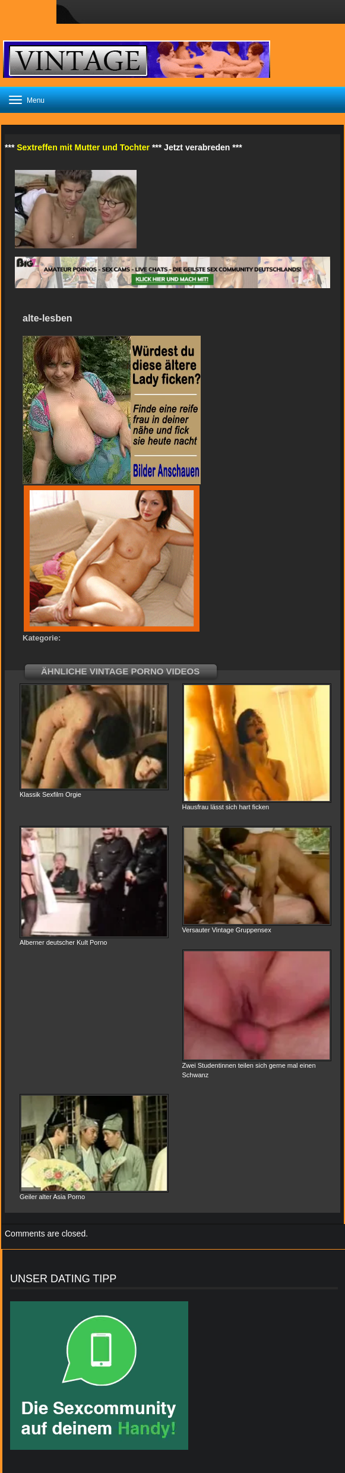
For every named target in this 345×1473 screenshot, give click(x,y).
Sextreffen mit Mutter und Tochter (83, 147)
